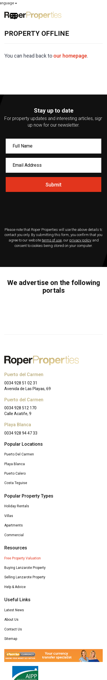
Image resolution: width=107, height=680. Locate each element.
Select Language (87, 3)
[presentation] (53, 210)
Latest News (14, 610)
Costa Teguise (15, 483)
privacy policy (80, 240)
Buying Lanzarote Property (25, 568)
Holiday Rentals (16, 506)
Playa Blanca (14, 464)
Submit (53, 185)
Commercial (14, 535)
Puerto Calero (15, 473)
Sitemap (10, 639)
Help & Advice (15, 587)
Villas (8, 516)
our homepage (70, 56)
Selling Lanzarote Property (24, 577)
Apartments (13, 525)
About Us (11, 620)
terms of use (52, 240)
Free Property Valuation (22, 558)
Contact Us (13, 629)
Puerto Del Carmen (19, 454)
